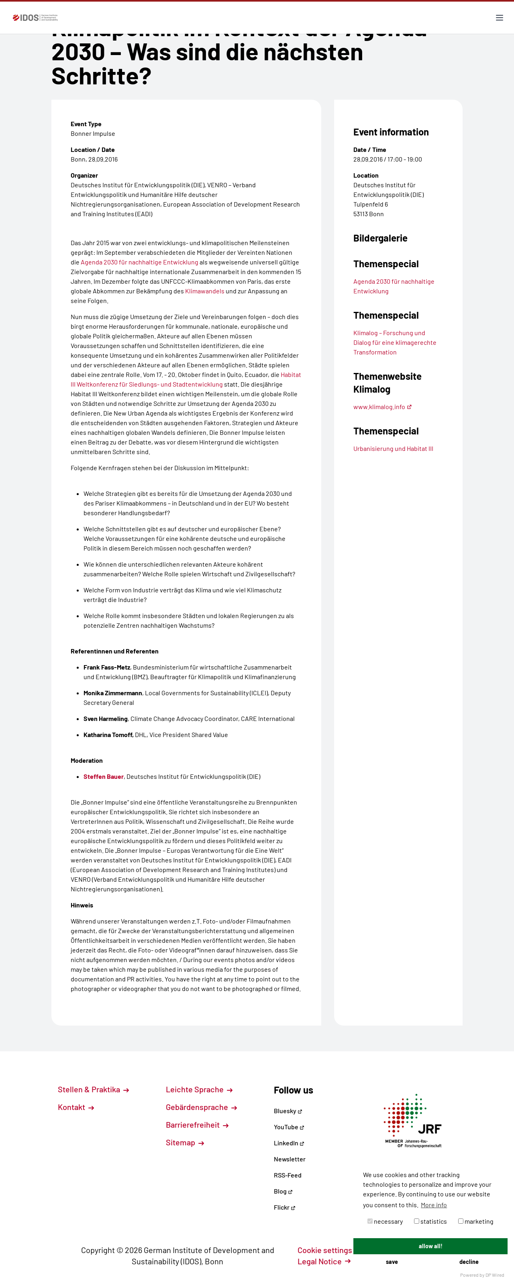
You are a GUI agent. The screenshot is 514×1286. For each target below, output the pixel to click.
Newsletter (290, 1159)
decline (469, 1261)
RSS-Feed (288, 1175)
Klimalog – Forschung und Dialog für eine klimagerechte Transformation (394, 342)
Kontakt (76, 1107)
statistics (430, 1221)
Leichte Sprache (199, 1089)
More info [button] (434, 1204)
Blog (283, 1191)
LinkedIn (289, 1143)
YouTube (289, 1126)
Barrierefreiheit (197, 1124)
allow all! (431, 1246)
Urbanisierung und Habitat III (393, 448)
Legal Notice (324, 1261)
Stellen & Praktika (93, 1089)
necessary (385, 1221)
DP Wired (494, 1275)
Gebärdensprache (201, 1107)
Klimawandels (204, 291)
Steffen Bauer (104, 776)
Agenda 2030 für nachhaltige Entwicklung (139, 262)
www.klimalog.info (382, 406)
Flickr (285, 1207)
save (392, 1261)
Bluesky (288, 1110)
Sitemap (185, 1142)
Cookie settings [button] (329, 1250)
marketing (476, 1221)
